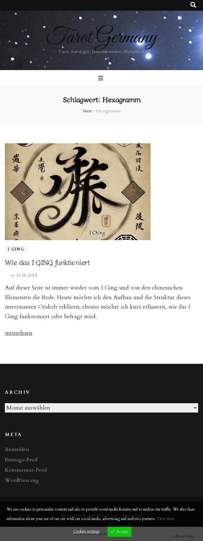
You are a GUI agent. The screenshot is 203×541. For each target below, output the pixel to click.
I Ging (16, 249)
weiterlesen (18, 333)
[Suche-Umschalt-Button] (193, 5)
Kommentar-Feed (26, 470)
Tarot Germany (101, 37)
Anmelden (17, 449)
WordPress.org (22, 480)
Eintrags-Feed (21, 459)
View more (166, 518)
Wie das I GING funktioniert (47, 262)
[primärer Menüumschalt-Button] (101, 78)
